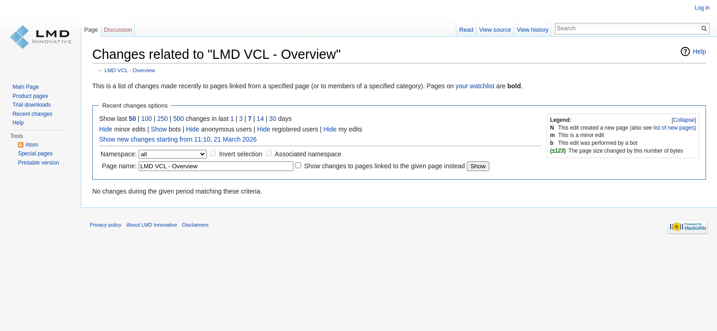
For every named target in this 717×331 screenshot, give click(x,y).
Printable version (38, 163)
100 (146, 118)
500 (178, 118)
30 (272, 118)
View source (495, 29)
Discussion (118, 29)
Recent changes (32, 114)
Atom (31, 145)
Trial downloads (31, 105)
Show (159, 129)
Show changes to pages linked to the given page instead (384, 166)
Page (91, 29)
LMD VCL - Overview (130, 70)
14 (260, 118)
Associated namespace (308, 154)
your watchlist (474, 86)
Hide (105, 129)
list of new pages (674, 128)
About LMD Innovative (152, 225)
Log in (702, 8)
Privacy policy (105, 225)
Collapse (683, 120)
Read (466, 29)
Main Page (25, 87)
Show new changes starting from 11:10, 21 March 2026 (178, 139)
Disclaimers (195, 225)
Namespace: (119, 154)
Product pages (30, 96)
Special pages (35, 153)
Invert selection (240, 154)
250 (162, 118)
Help (699, 51)
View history (533, 29)
